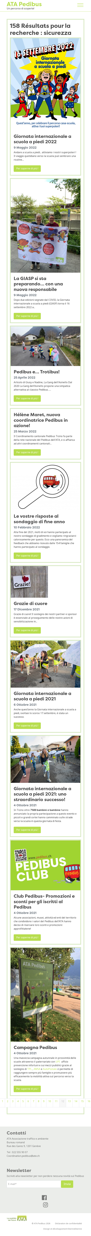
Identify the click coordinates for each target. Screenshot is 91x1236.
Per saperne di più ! (27, 168)
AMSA (37, 1069)
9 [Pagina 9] (43, 1101)
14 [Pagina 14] (75, 1101)
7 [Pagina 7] (33, 1101)
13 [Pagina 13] (69, 1101)
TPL (29, 1069)
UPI (58, 1061)
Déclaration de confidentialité (68, 1223)
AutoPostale (50, 1069)
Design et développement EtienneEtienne (62, 1228)
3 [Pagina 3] (12, 1101)
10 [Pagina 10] (49, 1101)
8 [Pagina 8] (38, 1101)
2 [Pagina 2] (7, 1101)
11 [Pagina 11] (56, 1101)
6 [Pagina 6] (28, 1101)
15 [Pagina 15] (82, 1101)
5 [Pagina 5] (23, 1101)
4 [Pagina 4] (18, 1101)
